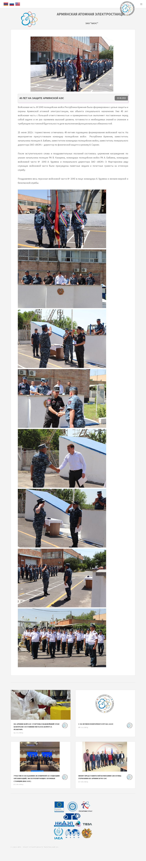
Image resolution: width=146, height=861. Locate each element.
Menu (141, 4)
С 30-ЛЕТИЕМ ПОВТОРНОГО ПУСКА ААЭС (95, 724)
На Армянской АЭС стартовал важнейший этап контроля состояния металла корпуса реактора (36, 726)
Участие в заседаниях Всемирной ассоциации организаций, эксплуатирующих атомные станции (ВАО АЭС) (37, 778)
